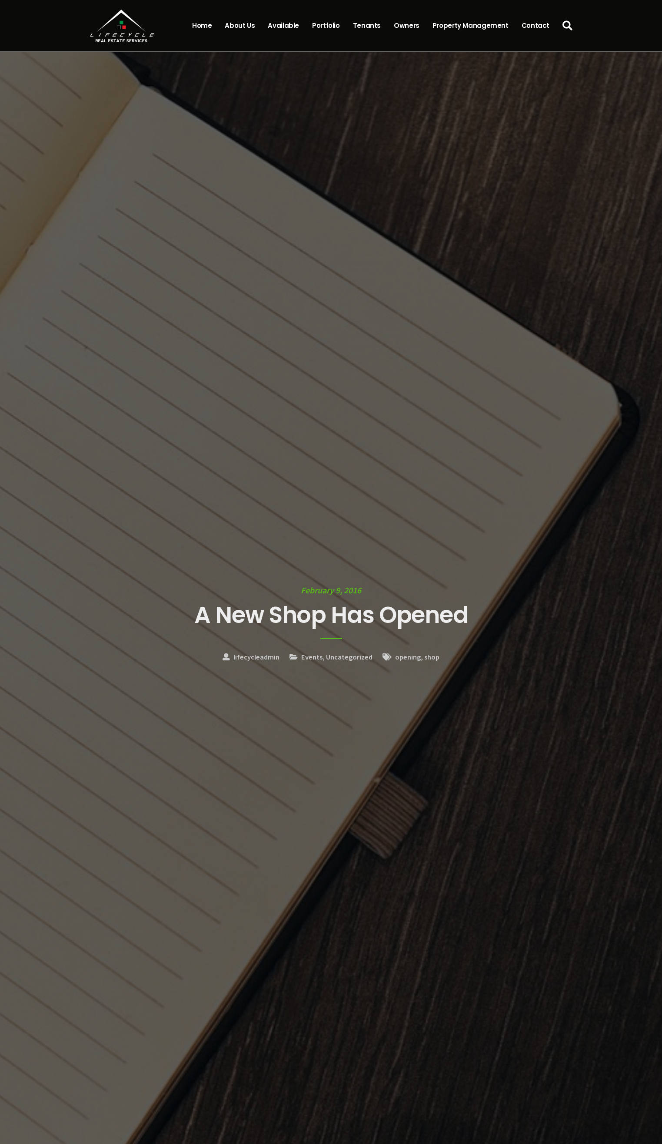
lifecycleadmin (256, 657)
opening (408, 657)
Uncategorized (349, 657)
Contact (535, 25)
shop (431, 657)
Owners (406, 25)
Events (312, 657)
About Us (240, 25)
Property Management (470, 25)
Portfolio (326, 25)
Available (283, 25)
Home (202, 25)
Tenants (367, 25)
